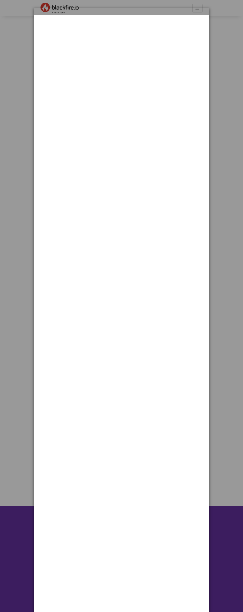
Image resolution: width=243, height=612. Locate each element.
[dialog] (121, 32)
